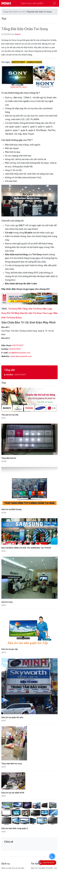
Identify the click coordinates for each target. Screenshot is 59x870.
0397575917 (18, 345)
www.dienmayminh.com (21, 356)
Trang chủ (7, 12)
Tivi (23, 12)
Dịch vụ (16, 12)
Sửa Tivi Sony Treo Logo (41, 313)
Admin (18, 34)
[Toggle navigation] (54, 3)
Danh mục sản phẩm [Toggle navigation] (32, 3)
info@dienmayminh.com (19, 353)
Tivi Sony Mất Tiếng (18, 308)
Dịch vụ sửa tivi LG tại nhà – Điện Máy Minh (13, 866)
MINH (6, 3)
